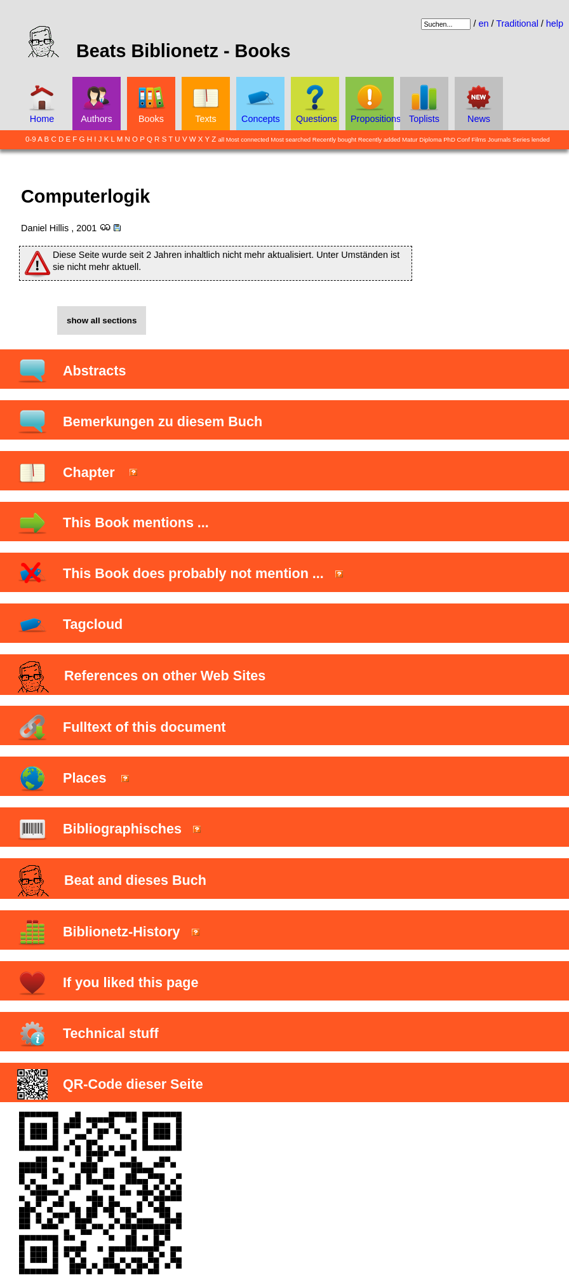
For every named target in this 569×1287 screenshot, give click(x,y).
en (483, 23)
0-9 (30, 139)
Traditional (517, 23)
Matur (410, 139)
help (554, 23)
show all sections (102, 320)
